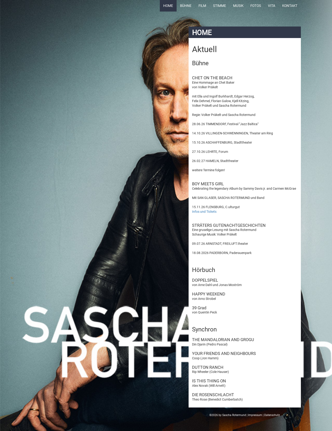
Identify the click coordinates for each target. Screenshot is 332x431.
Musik (238, 6)
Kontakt (289, 6)
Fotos (255, 6)
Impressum (255, 415)
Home (168, 6)
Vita (271, 6)
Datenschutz (272, 415)
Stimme (219, 6)
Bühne (186, 6)
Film (202, 6)
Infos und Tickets (204, 211)
